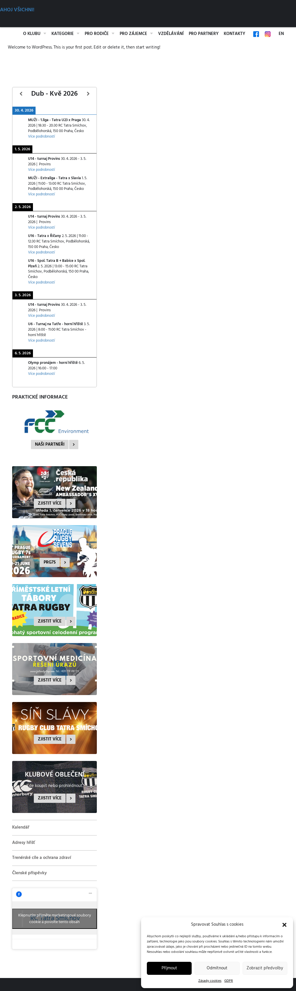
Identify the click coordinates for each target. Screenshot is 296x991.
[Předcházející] (20, 94)
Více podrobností (41, 137)
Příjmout (169, 968)
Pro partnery (204, 33)
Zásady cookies (209, 981)
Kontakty (234, 33)
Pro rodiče (97, 33)
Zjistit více (50, 503)
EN (281, 33)
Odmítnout (217, 968)
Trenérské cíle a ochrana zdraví (41, 857)
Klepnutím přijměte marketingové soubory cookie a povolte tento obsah (54, 918)
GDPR (228, 981)
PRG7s (50, 562)
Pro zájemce (133, 33)
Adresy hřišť (23, 842)
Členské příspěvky (29, 873)
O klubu (31, 33)
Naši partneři (49, 444)
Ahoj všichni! (17, 10)
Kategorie (62, 33)
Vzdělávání (171, 33)
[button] (284, 925)
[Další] (88, 94)
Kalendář (20, 827)
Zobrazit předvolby (265, 968)
